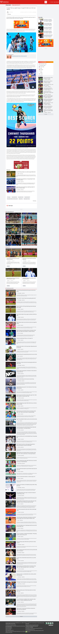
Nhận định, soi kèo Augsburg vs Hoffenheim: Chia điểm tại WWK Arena (48, 110)
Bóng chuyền (8, 5)
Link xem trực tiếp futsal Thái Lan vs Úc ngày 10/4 (25, 338)
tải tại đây (31, 627)
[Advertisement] (45, 11)
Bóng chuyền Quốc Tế (16, 5)
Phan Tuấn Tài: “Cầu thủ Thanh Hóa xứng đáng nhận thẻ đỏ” (26, 298)
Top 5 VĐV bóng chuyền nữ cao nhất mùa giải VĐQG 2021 (26, 171)
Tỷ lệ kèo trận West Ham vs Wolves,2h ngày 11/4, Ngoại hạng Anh (48, 92)
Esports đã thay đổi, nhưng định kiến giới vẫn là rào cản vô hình (27, 354)
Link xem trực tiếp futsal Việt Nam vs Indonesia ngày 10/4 (26, 476)
